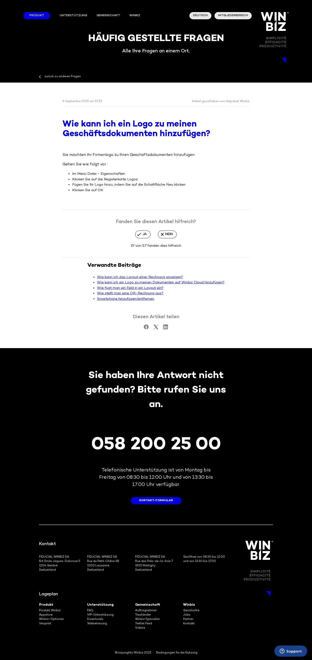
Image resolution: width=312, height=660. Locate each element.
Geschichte (191, 610)
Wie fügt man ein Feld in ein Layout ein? (130, 288)
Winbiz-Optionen (51, 619)
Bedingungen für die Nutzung (176, 652)
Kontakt (189, 623)
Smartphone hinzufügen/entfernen (125, 299)
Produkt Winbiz (50, 610)
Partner (188, 619)
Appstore (46, 615)
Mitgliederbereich (233, 15)
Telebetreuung (97, 623)
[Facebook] (146, 328)
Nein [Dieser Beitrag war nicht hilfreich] (169, 234)
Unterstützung (73, 15)
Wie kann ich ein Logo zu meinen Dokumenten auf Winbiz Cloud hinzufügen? (160, 282)
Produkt (36, 15)
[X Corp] (155, 328)
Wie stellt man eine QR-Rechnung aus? (130, 293)
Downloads (95, 619)
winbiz (134, 15)
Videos (140, 628)
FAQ (90, 610)
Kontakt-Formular (156, 500)
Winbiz (189, 605)
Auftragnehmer (146, 610)
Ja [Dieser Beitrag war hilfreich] (145, 234)
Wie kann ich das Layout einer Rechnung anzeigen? (140, 277)
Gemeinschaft (108, 15)
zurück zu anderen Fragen (62, 76)
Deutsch (200, 15)
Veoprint (45, 623)
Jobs (186, 615)
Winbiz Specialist (147, 619)
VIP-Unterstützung (100, 615)
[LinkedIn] (165, 328)
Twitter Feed (143, 623)
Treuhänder (143, 615)
